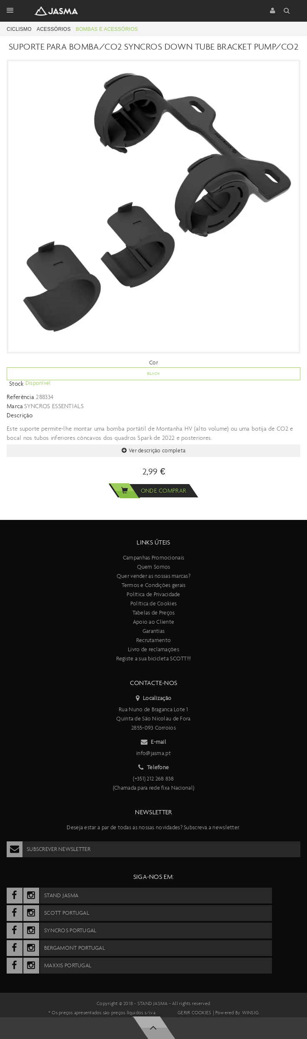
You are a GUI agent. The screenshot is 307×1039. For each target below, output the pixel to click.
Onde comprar (147, 490)
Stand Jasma (152, 1003)
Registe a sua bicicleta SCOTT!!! (153, 658)
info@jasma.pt (153, 753)
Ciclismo (19, 29)
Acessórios (54, 29)
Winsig (250, 1013)
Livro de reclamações (153, 649)
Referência (20, 397)
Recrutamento (153, 640)
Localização (153, 698)
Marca (15, 406)
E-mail (153, 742)
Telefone (153, 767)
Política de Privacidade (153, 594)
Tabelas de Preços (153, 612)
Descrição (20, 415)
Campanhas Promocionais (153, 557)
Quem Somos (153, 566)
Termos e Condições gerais (154, 585)
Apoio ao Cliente (153, 621)
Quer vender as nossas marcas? (153, 576)
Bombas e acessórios (107, 29)
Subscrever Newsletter (48, 849)
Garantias (153, 631)
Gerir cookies (194, 1013)
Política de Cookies (153, 603)
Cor (153, 362)
